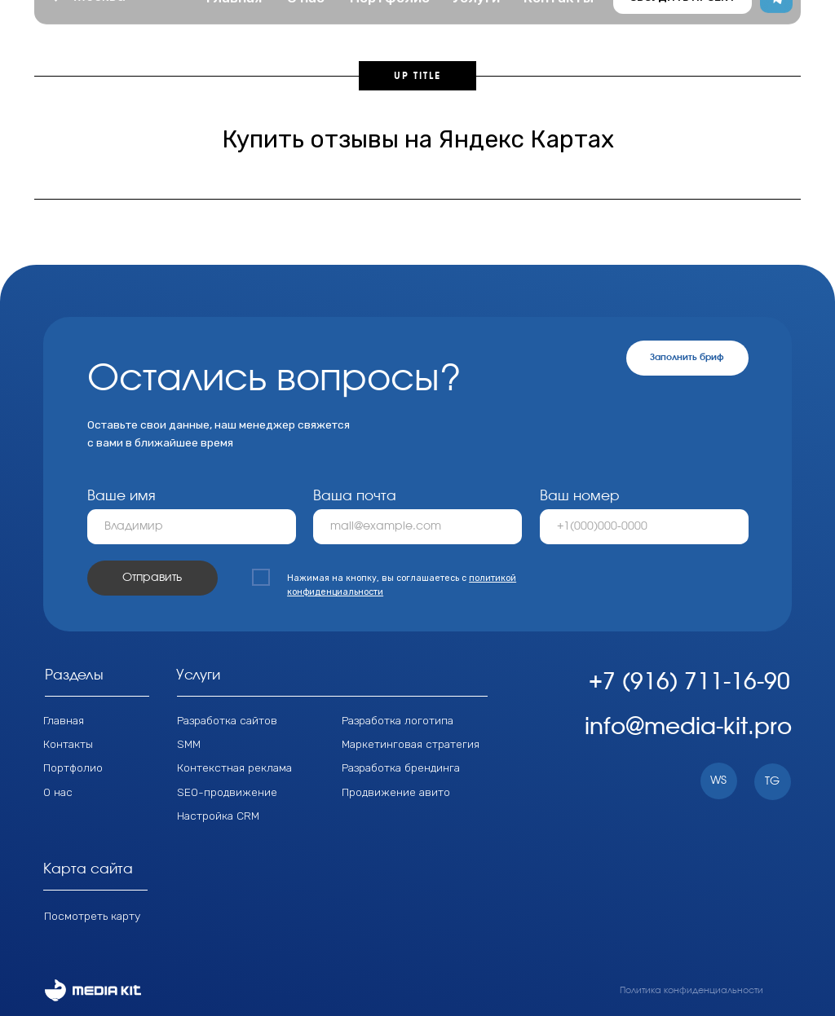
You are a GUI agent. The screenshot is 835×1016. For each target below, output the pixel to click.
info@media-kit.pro (688, 727)
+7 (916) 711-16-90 (689, 682)
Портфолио (73, 767)
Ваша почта (354, 496)
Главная (63, 720)
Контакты (68, 743)
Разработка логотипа (397, 720)
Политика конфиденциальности (691, 990)
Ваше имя (121, 496)
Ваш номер (580, 496)
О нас (58, 791)
